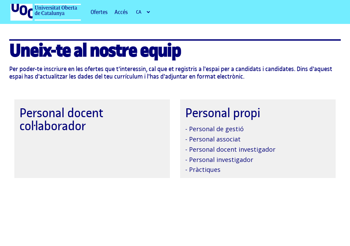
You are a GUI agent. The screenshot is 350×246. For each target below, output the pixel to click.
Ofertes (99, 12)
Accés (121, 12)
